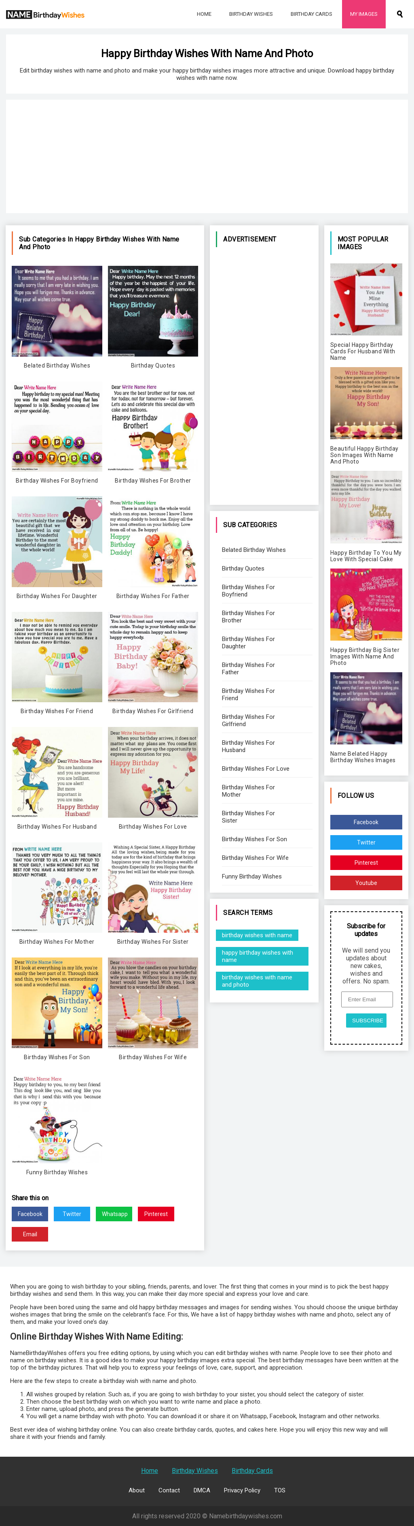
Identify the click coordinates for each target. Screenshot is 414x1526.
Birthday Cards (311, 14)
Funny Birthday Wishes (252, 876)
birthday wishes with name (257, 935)
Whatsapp (115, 1214)
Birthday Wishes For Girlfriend (248, 720)
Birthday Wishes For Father (248, 668)
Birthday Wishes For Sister (248, 817)
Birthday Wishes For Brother (248, 616)
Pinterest (156, 1214)
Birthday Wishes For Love (255, 768)
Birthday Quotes (243, 568)
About (137, 1490)
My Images (364, 14)
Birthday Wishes (251, 14)
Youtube (366, 883)
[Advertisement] (207, 156)
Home (204, 14)
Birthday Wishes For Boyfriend (248, 590)
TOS (279, 1490)
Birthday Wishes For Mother (248, 791)
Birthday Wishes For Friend (248, 694)
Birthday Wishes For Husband (248, 746)
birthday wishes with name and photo (257, 981)
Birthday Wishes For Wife (255, 857)
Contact (169, 1490)
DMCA (202, 1490)
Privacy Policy (242, 1490)
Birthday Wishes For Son (254, 839)
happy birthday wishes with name (257, 956)
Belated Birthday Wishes (254, 550)
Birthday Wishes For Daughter (248, 642)
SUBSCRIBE (367, 1020)
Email (30, 1234)
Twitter (72, 1214)
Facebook (30, 1214)
